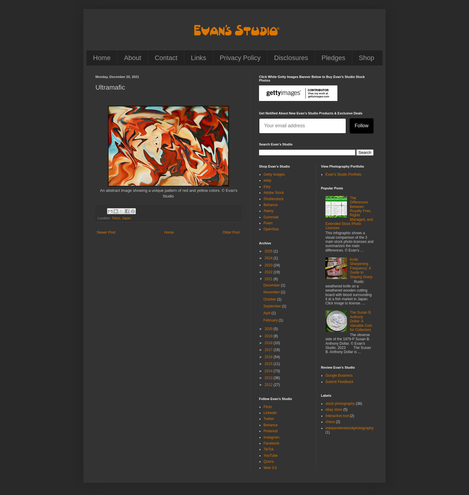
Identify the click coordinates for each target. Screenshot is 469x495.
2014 (269, 371)
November (272, 292)
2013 (269, 378)
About (132, 58)
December (272, 285)
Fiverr (268, 223)
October (270, 299)
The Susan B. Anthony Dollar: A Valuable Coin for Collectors (361, 321)
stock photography (340, 403)
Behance (271, 205)
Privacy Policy (240, 58)
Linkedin (270, 413)
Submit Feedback (339, 382)
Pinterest (271, 431)
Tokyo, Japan (121, 218)
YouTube (271, 455)
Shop (366, 58)
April (267, 313)
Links (198, 58)
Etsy (267, 187)
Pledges (333, 58)
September (272, 306)
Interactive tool (337, 416)
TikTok (269, 449)
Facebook (271, 443)
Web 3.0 (270, 468)
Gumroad (271, 217)
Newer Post (106, 232)
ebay (267, 180)
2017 (269, 350)
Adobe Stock (274, 193)
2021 (269, 279)
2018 (269, 343)
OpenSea (271, 229)
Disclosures (291, 58)
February (270, 320)
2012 (269, 385)
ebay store (333, 409)
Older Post (231, 232)
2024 (269, 258)
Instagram (271, 437)
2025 (269, 251)
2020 (269, 329)
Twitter (269, 419)
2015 (269, 364)
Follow (361, 125)
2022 (269, 272)
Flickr (268, 407)
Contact (166, 58)
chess (330, 422)
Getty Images (274, 174)
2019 (269, 336)
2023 (269, 265)
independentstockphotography (349, 428)
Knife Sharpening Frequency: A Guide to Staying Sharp (361, 268)
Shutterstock (274, 199)
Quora (268, 461)
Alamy (268, 211)
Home (102, 58)
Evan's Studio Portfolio (343, 174)
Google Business (339, 375)
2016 (269, 357)
